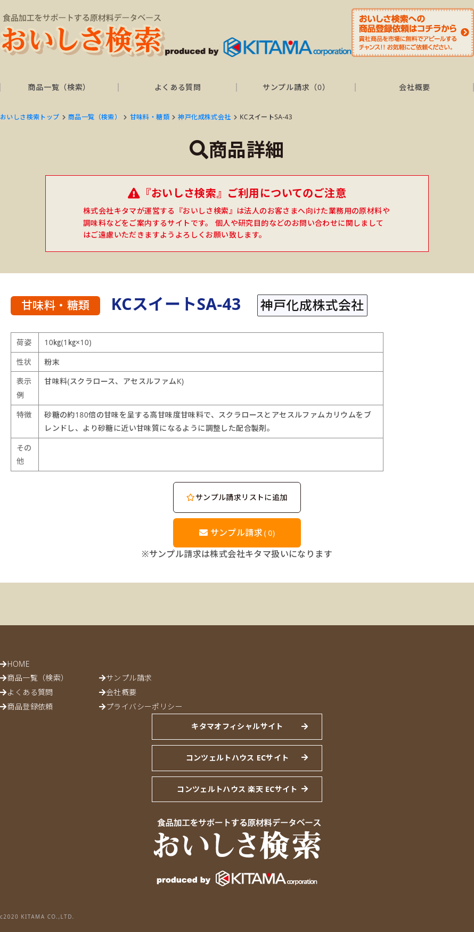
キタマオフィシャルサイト (237, 726)
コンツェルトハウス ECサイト (237, 758)
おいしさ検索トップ (30, 116)
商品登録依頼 (30, 706)
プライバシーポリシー (144, 706)
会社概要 (414, 87)
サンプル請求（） (296, 87)
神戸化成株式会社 (204, 116)
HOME (18, 664)
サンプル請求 (237, 532)
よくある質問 (177, 87)
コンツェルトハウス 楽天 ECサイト (237, 789)
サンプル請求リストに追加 (236, 497)
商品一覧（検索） (59, 87)
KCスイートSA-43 (266, 116)
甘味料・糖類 (149, 116)
